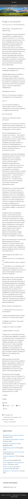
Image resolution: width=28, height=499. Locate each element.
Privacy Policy (14, 496)
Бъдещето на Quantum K (10, 443)
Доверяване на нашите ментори (13, 435)
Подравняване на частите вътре (13, 452)
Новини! (5, 460)
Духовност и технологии (11, 471)
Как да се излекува (10, 422)
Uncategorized (8, 415)
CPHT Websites (22, 495)
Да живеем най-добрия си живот (13, 439)
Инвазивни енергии (9, 448)
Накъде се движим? (9, 456)
